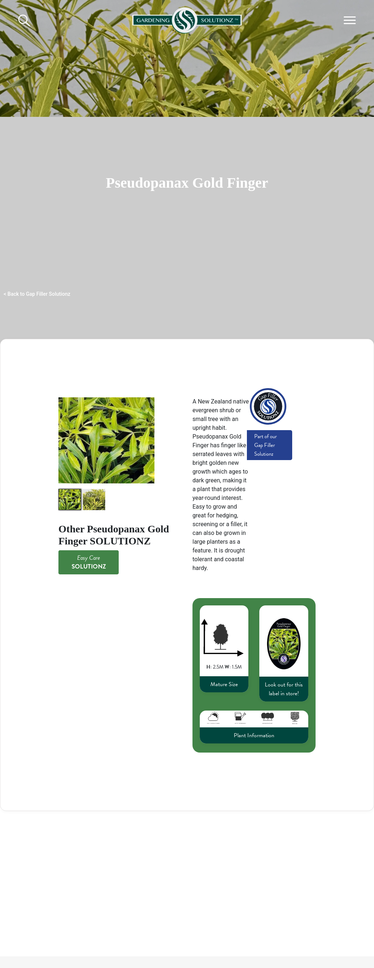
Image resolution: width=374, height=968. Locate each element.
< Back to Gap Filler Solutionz (37, 294)
